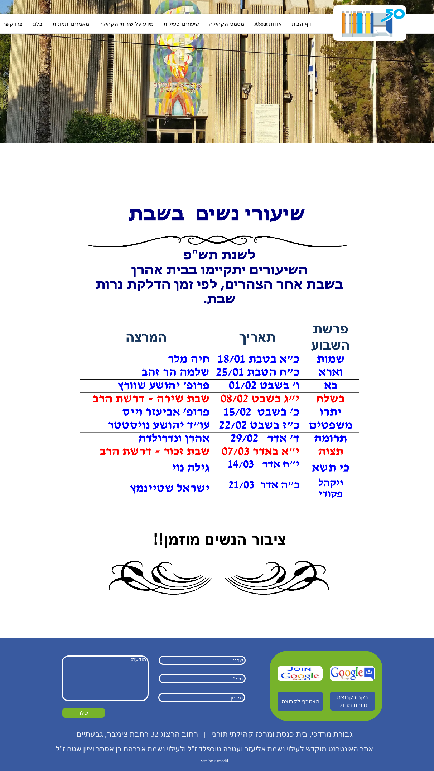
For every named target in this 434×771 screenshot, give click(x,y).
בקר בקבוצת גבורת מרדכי (352, 701)
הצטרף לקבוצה (300, 701)
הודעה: (105, 678)
